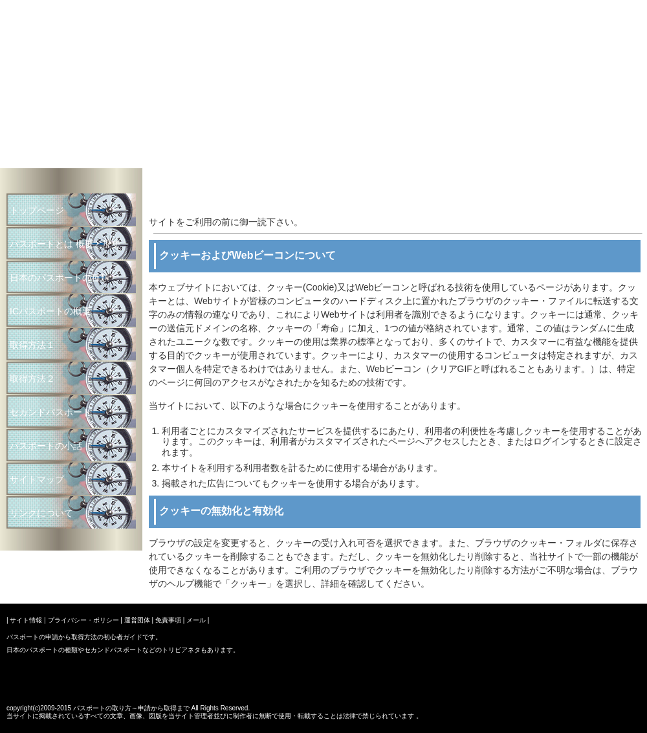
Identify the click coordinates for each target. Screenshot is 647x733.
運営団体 (137, 620)
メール (196, 620)
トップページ (37, 210)
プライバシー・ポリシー (83, 620)
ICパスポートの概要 (50, 311)
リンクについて (41, 513)
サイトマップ (37, 479)
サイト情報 (26, 620)
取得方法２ (32, 378)
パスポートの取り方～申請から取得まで (561, 150)
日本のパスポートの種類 (59, 277)
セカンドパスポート (50, 412)
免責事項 (168, 620)
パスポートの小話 (46, 446)
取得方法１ (32, 345)
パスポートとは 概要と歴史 (65, 244)
